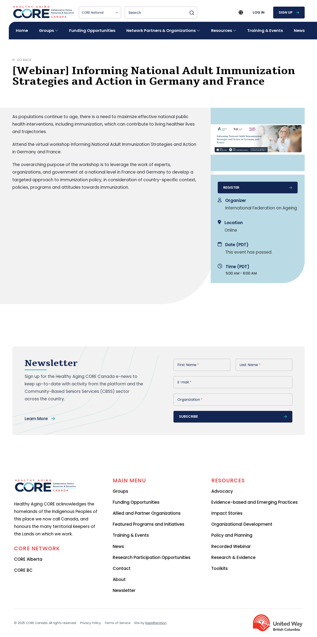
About (119, 579)
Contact (122, 568)
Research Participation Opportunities (151, 557)
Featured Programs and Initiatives (148, 524)
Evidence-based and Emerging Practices (254, 502)
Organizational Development (241, 524)
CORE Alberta (28, 559)
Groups (120, 491)
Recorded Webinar (231, 546)
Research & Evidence (233, 557)
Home (22, 30)
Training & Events (265, 30)
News (299, 30)
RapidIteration (156, 623)
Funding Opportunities (92, 30)
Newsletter (124, 590)
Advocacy (222, 491)
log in (258, 12)
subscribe (233, 416)
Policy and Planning (231, 535)
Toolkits (219, 568)
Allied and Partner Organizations (147, 513)
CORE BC (23, 570)
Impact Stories (226, 513)
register (257, 187)
